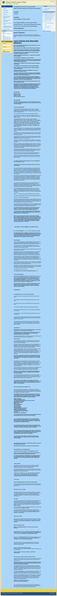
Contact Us (5, 14)
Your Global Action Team (49, 16)
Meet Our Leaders (48, 19)
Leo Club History (6, 29)
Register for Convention (49, 13)
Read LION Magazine (49, 18)
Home (4, 6)
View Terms (46, 10)
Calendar (5, 8)
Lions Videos (47, 27)
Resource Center (48, 26)
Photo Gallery (5, 12)
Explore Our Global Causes (50, 15)
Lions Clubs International (49, 23)
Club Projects (5, 10)
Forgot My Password (6, 51)
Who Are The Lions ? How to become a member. (7, 17)
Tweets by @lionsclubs (46, 30)
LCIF (45, 24)
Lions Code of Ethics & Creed (7, 24)
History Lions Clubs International (6, 21)
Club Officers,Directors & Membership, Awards (7, 27)
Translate (45, 6)
